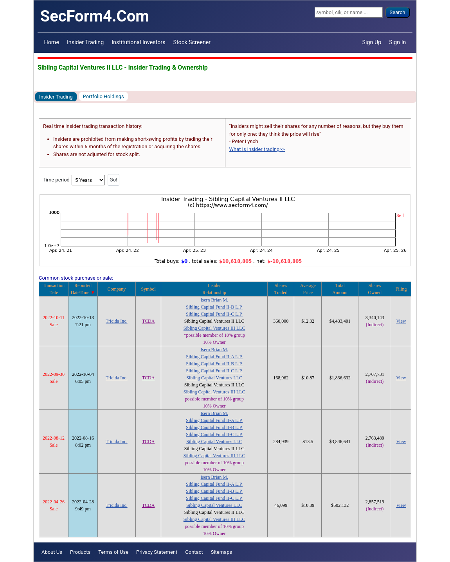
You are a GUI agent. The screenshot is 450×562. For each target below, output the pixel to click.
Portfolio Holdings (103, 96)
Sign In (397, 42)
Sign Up (372, 42)
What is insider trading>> (257, 149)
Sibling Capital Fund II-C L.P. (214, 314)
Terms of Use (113, 552)
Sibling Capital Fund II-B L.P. (214, 307)
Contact (194, 552)
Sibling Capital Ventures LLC (214, 378)
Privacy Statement (156, 552)
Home (51, 42)
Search (397, 12)
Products (80, 552)
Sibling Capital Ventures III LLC (214, 328)
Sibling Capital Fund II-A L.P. (214, 356)
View (401, 321)
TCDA (148, 321)
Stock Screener (192, 42)
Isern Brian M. (214, 300)
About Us (51, 552)
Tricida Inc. (117, 321)
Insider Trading (85, 42)
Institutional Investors (138, 42)
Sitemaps (221, 552)
